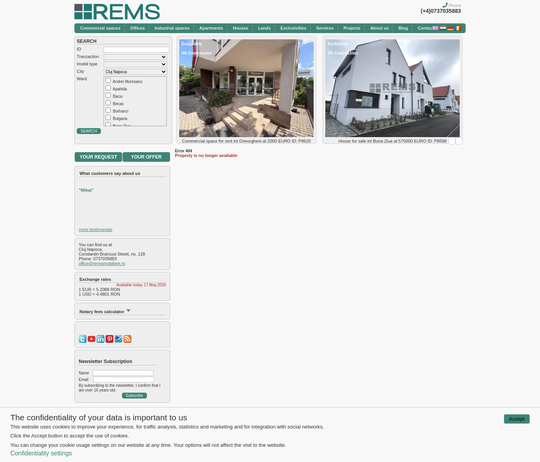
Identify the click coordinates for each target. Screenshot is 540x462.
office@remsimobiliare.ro (102, 263)
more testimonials (95, 229)
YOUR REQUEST (98, 157)
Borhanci (120, 111)
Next (458, 141)
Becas (118, 104)
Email (83, 379)
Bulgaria (120, 118)
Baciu (118, 96)
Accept (516, 419)
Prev (451, 141)
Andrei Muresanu (127, 81)
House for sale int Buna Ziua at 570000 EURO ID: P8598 (393, 141)
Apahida (120, 89)
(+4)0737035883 (441, 11)
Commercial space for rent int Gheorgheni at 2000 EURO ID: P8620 (246, 141)
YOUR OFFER (146, 157)
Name (84, 373)
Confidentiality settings (41, 453)
